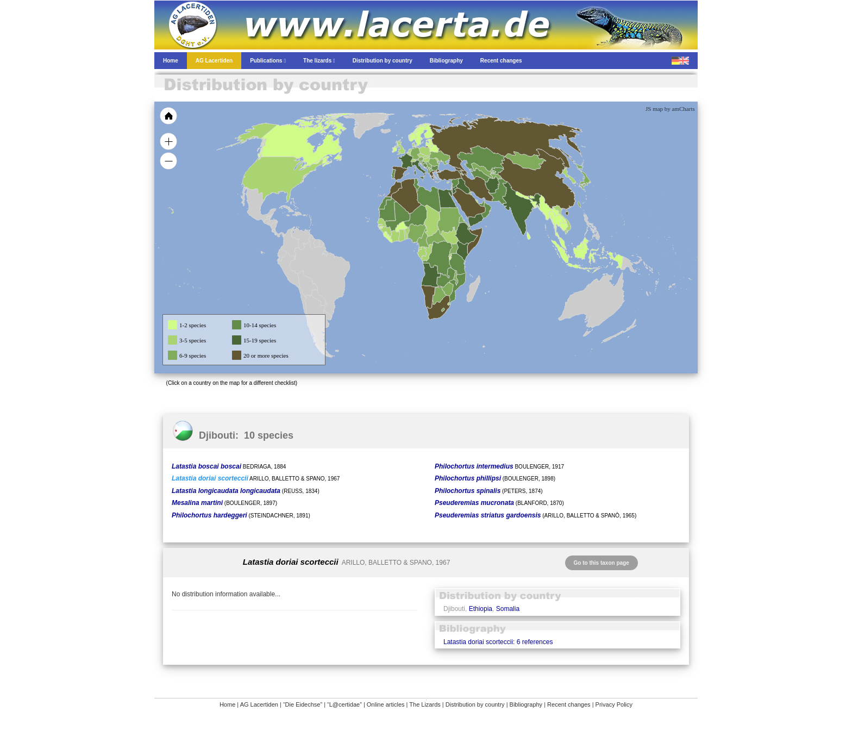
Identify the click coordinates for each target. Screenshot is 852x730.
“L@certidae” (344, 704)
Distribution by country (475, 704)
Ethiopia (480, 609)
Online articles (386, 704)
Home (227, 704)
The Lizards (424, 704)
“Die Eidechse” (302, 704)
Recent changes (569, 704)
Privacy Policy (614, 704)
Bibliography (526, 704)
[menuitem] (481, 203)
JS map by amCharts (670, 108)
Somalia (507, 609)
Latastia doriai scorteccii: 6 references (498, 642)
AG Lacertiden (259, 704)
